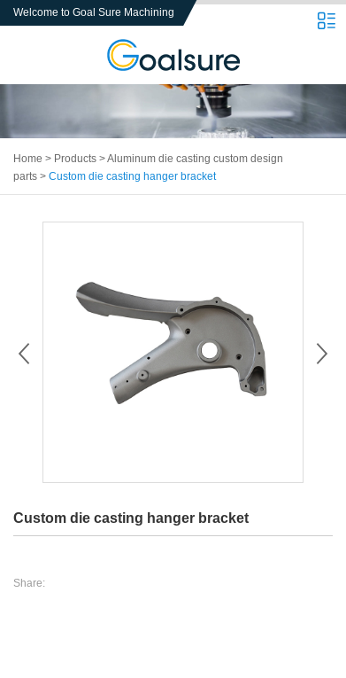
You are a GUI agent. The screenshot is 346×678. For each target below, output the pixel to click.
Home (27, 158)
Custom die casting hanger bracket (132, 176)
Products (75, 158)
